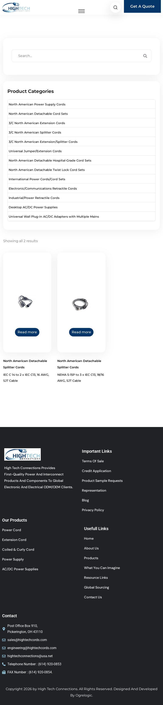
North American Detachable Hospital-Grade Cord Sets (50, 160)
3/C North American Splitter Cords (35, 132)
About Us (91, 548)
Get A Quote (142, 6)
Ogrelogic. (84, 695)
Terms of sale (93, 461)
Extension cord (14, 540)
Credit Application (96, 471)
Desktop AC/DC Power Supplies (33, 207)
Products (91, 558)
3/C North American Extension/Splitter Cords (43, 142)
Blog (85, 500)
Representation (94, 490)
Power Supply (13, 559)
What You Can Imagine (102, 568)
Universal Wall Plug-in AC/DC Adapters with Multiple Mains (54, 216)
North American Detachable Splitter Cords (25, 364)
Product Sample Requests (102, 480)
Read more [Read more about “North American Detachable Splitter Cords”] (27, 332)
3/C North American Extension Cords (37, 123)
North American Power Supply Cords (37, 104)
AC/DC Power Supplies (20, 569)
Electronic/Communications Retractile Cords (43, 188)
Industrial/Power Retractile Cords (34, 198)
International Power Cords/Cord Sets (37, 179)
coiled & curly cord (18, 549)
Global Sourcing (96, 587)
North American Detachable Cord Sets (38, 114)
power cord (11, 530)
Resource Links (96, 577)
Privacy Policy (93, 510)
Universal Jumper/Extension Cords (35, 151)
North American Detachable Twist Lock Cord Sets (47, 170)
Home (89, 538)
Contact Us (93, 597)
